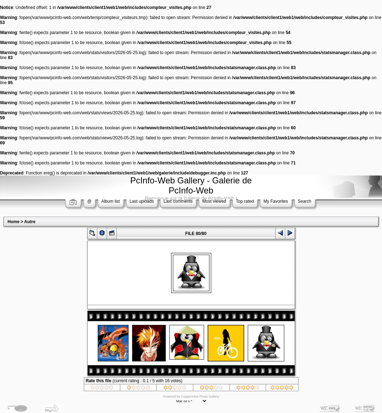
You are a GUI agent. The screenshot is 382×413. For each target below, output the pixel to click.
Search (304, 201)
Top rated (245, 201)
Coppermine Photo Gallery (200, 396)
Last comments (178, 201)
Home (13, 221)
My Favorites (275, 201)
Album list (110, 201)
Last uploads (142, 201)
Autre (29, 221)
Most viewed (214, 201)
